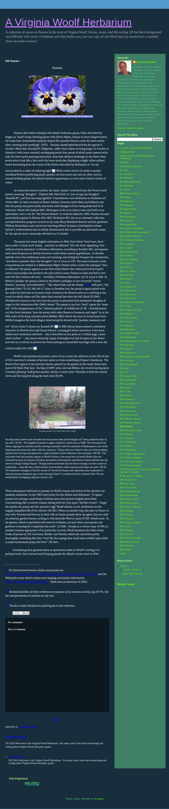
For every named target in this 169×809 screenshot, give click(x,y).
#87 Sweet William (130, 506)
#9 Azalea (125, 197)
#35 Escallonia (128, 298)
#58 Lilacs (126, 387)
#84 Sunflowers (129, 495)
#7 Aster (125, 189)
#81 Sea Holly (127, 483)
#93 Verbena (127, 530)
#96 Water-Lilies (129, 541)
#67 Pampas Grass (130, 422)
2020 (124, 565)
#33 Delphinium (128, 290)
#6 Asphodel (126, 185)
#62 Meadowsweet (130, 403)
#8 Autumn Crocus (130, 193)
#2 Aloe (124, 170)
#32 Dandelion (128, 286)
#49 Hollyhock (127, 352)
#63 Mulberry (128, 406)
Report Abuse (126, 584)
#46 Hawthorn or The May (134, 341)
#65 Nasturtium (128, 414)
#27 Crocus (126, 267)
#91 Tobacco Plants (130, 522)
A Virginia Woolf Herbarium (68, 22)
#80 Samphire (127, 479)
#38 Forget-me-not (131, 309)
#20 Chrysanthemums (131, 239)
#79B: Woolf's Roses (131, 475)
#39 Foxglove (127, 313)
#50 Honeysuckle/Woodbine (135, 356)
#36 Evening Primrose (132, 302)
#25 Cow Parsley (129, 259)
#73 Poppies (126, 445)
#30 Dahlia (126, 278)
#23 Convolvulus (129, 251)
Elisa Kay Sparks (146, 62)
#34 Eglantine (128, 294)
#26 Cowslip (126, 263)
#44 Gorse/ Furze (129, 333)
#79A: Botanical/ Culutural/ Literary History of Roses (140, 471)
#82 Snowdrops (128, 487)
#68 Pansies (126, 426)
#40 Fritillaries (129, 317)
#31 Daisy (125, 282)
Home (57, 719)
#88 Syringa (127, 510)
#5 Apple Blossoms (130, 181)
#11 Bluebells (127, 205)
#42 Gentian (126, 325)
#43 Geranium (127, 329)
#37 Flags (125, 306)
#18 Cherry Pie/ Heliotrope (134, 232)
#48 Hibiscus (126, 348)
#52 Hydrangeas (129, 364)
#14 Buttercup (127, 216)
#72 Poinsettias (128, 441)
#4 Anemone (126, 177)
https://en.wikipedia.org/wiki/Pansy (26, 581)
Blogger (98, 798)
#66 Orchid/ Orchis (130, 418)
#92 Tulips (125, 526)
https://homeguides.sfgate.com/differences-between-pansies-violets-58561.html (51, 574)
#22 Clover (126, 247)
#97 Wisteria (127, 545)
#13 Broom (125, 212)
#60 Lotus (125, 395)
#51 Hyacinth (127, 360)
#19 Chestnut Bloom (130, 236)
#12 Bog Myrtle (128, 208)
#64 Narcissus (128, 411)
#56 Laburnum (128, 379)
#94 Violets (126, 534)
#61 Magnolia (127, 399)
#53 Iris (124, 368)
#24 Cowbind (126, 255)
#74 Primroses (128, 449)
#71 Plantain (127, 438)
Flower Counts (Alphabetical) (136, 147)
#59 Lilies (125, 391)
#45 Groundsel (128, 337)
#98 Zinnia (126, 549)
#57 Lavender (127, 383)
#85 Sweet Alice (129, 499)
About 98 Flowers (16, 737)
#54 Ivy (124, 372)
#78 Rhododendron (130, 465)
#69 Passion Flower (131, 430)
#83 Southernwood (130, 491)
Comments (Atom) (28, 726)
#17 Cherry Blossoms (131, 228)
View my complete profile (131, 128)
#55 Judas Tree (128, 376)
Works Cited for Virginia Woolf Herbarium (137, 157)
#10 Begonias (127, 201)
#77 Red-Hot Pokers (131, 461)
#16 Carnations (128, 224)
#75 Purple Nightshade (132, 453)
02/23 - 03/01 (131, 569)
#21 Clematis (126, 243)
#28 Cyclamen (127, 271)
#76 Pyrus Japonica (131, 457)
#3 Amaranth (127, 173)
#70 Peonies (126, 434)
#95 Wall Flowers (130, 537)
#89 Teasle (126, 514)
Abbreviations (127, 151)
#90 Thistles (127, 518)
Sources (124, 162)
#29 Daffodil (127, 274)
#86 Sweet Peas (129, 502)
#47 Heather (127, 344)
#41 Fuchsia (126, 321)
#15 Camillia (126, 220)
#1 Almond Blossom (130, 166)
